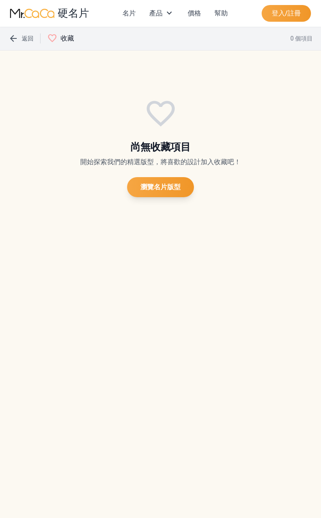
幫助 (221, 13)
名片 (129, 13)
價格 (194, 13)
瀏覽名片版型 (160, 187)
